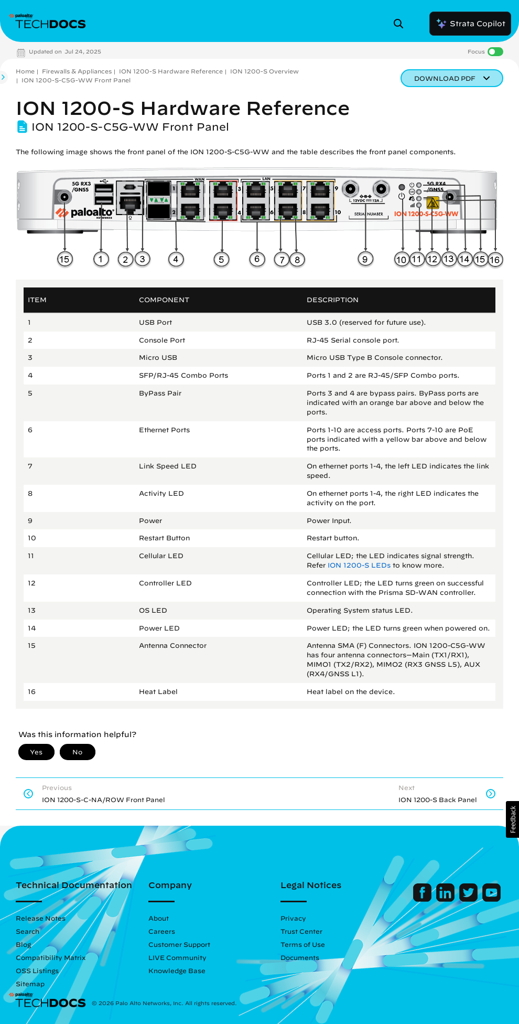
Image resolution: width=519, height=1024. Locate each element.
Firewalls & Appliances (77, 71)
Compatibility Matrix (50, 957)
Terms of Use (302, 944)
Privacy (293, 918)
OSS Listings (37, 970)
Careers (161, 931)
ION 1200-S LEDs (359, 565)
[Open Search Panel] (401, 23)
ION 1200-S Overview (264, 71)
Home (25, 71)
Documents (299, 957)
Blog (23, 944)
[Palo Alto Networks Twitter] (469, 899)
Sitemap (30, 983)
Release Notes (41, 918)
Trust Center (301, 931)
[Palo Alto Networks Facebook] (423, 899)
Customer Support (179, 944)
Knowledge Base (177, 970)
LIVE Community (177, 957)
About (158, 918)
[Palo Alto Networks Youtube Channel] (491, 899)
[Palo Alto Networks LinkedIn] (446, 899)
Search (27, 931)
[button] (512, 819)
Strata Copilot (470, 23)
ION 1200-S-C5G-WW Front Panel (76, 80)
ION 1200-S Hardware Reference (171, 71)
